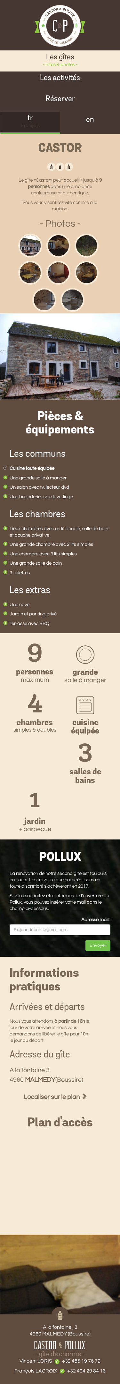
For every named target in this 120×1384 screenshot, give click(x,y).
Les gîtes (60, 61)
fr (30, 122)
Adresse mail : (95, 919)
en (90, 123)
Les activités (60, 81)
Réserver (60, 102)
